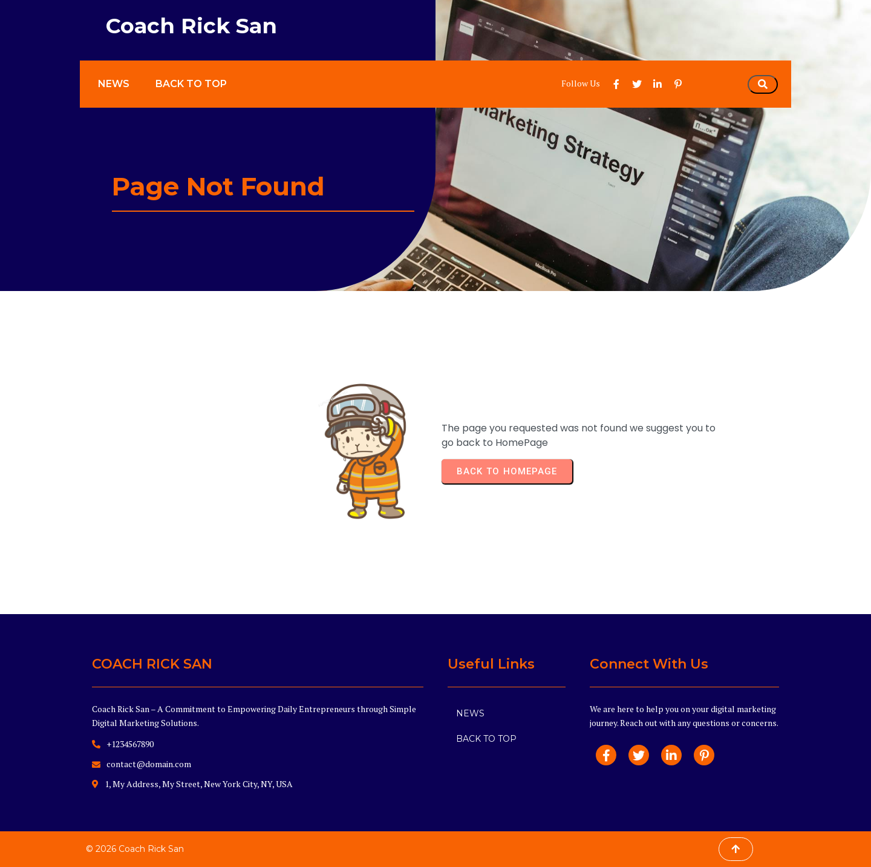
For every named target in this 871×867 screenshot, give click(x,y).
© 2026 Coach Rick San (135, 848)
